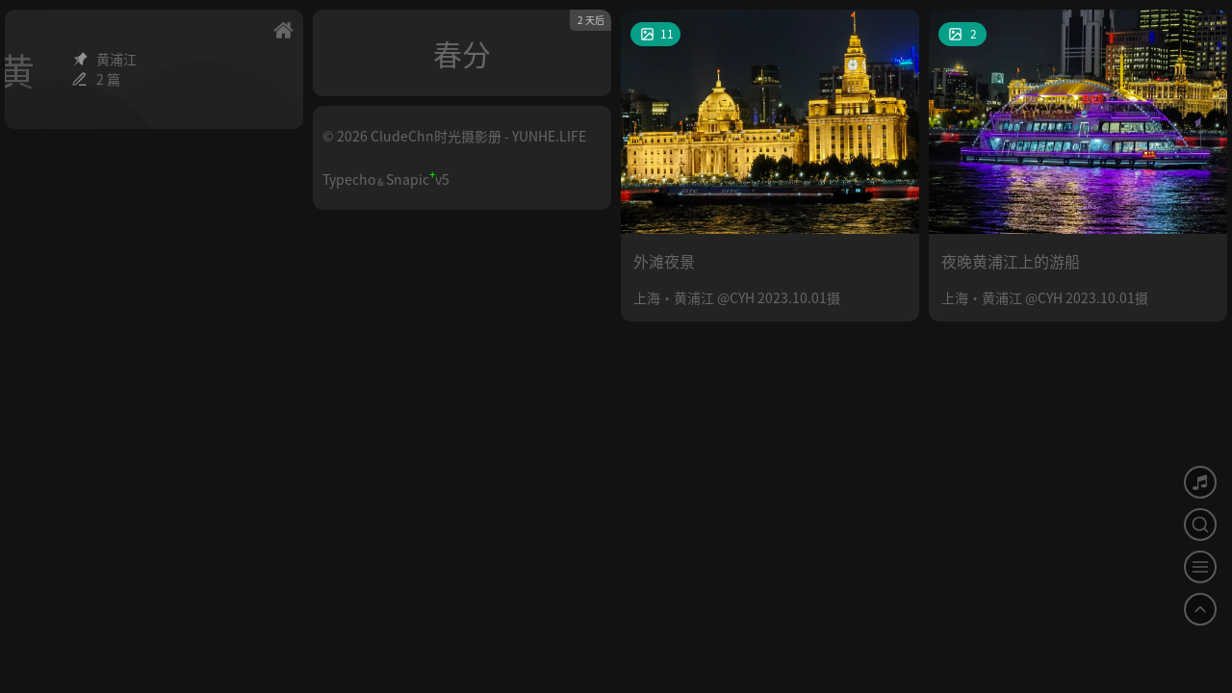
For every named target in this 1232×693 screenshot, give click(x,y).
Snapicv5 (417, 179)
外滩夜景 (664, 260)
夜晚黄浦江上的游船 (1010, 260)
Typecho (348, 179)
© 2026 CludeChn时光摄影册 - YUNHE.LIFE (454, 135)
